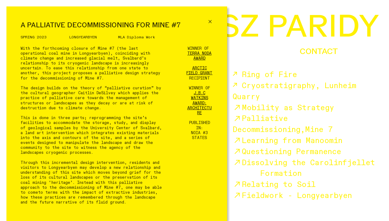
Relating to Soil (274, 185)
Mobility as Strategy (283, 108)
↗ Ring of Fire (265, 75)
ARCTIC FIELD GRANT (199, 70)
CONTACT (319, 51)
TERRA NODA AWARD (199, 56)
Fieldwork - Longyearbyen (292, 196)
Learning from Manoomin (287, 141)
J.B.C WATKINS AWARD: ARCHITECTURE (199, 103)
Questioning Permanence (287, 152)
